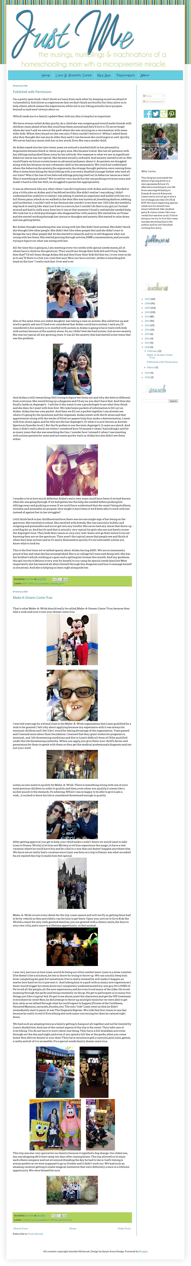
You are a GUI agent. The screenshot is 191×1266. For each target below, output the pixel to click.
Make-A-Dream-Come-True (32, 598)
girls (61, 583)
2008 (148, 303)
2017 (147, 343)
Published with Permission (32, 92)
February (152, 351)
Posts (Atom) (35, 1234)
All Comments (152, 101)
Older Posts (124, 1228)
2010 (147, 312)
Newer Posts (21, 1228)
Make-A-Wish (49, 1220)
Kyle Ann (103, 75)
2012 (147, 321)
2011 (147, 316)
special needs (65, 1220)
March (151, 367)
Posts (147, 96)
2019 (147, 373)
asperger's (44, 583)
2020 (148, 377)
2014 (147, 329)
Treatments (125, 75)
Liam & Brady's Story (74, 75)
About (145, 75)
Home (46, 75)
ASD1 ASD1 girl (30, 583)
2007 (148, 299)
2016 (147, 338)
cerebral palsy (29, 1220)
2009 (148, 308)
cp (39, 1220)
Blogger (143, 1251)
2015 (147, 334)
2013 (147, 325)
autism (54, 583)
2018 (147, 347)
